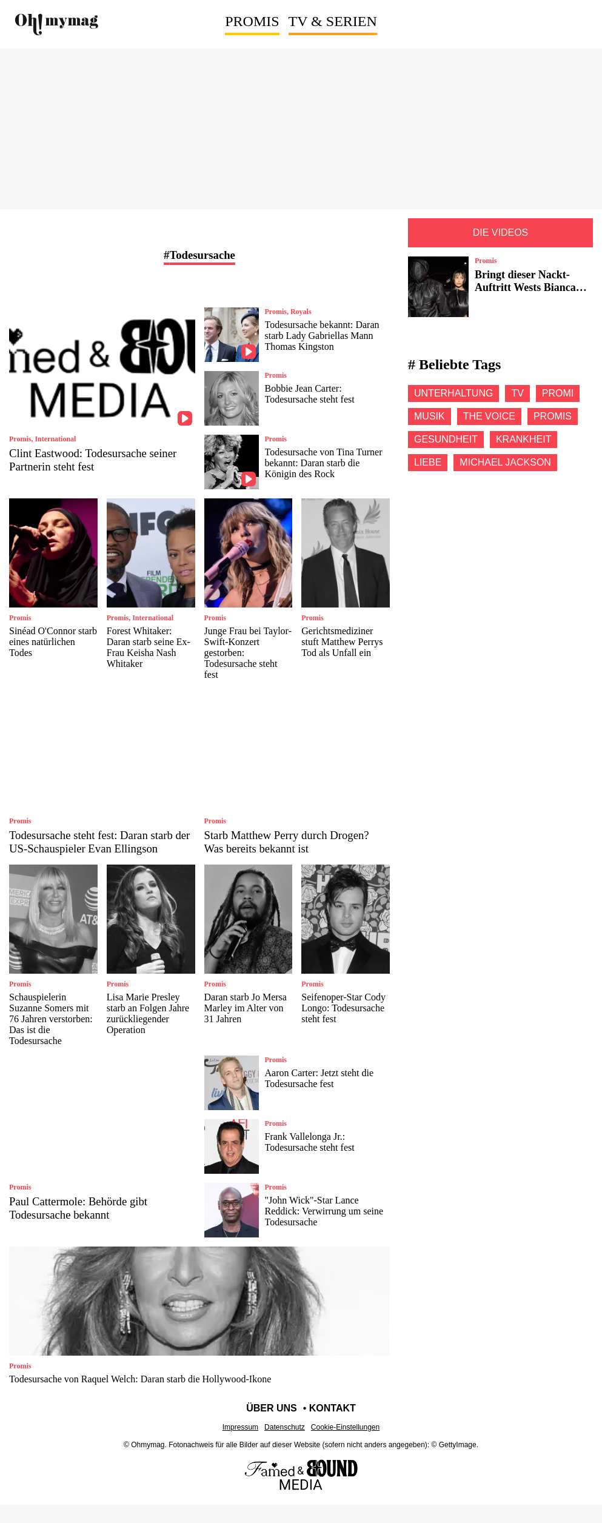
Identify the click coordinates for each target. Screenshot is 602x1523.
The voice (489, 416)
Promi (558, 393)
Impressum (240, 1427)
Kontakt (332, 1408)
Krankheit (524, 439)
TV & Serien (333, 21)
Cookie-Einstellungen (345, 1427)
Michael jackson (505, 462)
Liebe (427, 462)
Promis (252, 21)
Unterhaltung (453, 393)
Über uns (271, 1408)
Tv (517, 393)
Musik (429, 416)
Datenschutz (284, 1427)
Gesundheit (446, 439)
